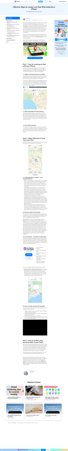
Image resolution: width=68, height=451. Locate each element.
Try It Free (42, 1)
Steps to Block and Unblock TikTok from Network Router (13, 36)
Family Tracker (14, 423)
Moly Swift (28, 18)
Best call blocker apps (11, 26)
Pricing (48, 1)
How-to (9, 423)
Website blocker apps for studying (13, 30)
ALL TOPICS (9, 18)
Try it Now (28, 254)
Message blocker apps (11, 31)
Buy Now (29, 258)
